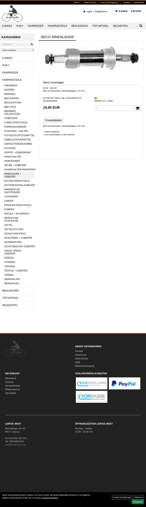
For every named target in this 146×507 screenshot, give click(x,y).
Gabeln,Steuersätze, (17, 139)
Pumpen (9, 209)
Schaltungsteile (15, 233)
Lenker (8, 201)
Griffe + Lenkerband (17, 152)
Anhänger (10, 85)
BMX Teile (10, 107)
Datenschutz (81, 358)
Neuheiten (120, 25)
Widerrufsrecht (12, 389)
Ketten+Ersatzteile (17, 181)
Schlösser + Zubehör (18, 238)
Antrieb (9, 90)
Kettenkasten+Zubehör (19, 185)
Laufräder (11, 196)
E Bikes (7, 25)
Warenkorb (139, 2)
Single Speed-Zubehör (13, 252)
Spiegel (9, 258)
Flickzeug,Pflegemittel (19, 135)
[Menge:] (114, 108)
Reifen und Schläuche (11, 219)
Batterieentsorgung (84, 366)
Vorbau (9, 275)
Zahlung (9, 382)
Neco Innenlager (53, 82)
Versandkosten (12, 386)
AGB (77, 362)
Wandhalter (12, 279)
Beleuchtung (13, 102)
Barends (9, 94)
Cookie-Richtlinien (50, 498)
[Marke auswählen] (17, 50)
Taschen (9, 266)
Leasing (126, 2)
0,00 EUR (128, 11)
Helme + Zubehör (15, 165)
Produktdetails (53, 120)
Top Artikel (100, 25)
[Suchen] (31, 44)
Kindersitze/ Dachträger (12, 191)
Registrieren (101, 11)
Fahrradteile (57, 25)
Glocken (9, 148)
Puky (19, 25)
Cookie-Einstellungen (122, 497)
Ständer (9, 262)
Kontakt (79, 351)
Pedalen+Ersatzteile (17, 205)
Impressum (80, 355)
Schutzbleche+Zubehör (19, 246)
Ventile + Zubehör (16, 270)
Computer (10, 118)
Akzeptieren (137, 502)
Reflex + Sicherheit (17, 213)
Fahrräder (35, 25)
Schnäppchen (13, 242)
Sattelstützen (13, 229)
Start (77, 2)
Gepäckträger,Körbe (18, 144)
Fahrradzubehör (15, 127)
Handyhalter (12, 157)
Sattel (8, 225)
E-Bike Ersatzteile (16, 122)
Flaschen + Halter (16, 131)
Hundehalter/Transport (19, 169)
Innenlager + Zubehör (12, 175)
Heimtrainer (12, 161)
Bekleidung (79, 25)
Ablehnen (139, 497)
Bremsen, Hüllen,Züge (12, 112)
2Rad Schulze (90, 2)
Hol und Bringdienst (109, 2)
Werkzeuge (11, 283)
